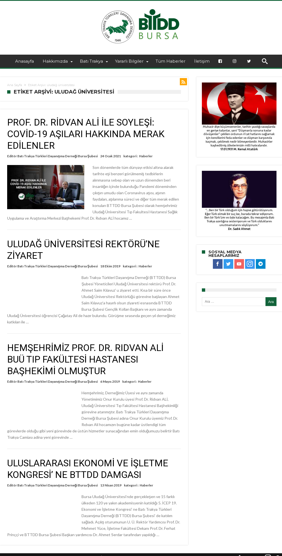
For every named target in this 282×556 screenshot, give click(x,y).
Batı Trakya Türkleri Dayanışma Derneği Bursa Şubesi (57, 156)
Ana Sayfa (14, 85)
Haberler (146, 156)
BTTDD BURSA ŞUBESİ (83, 551)
